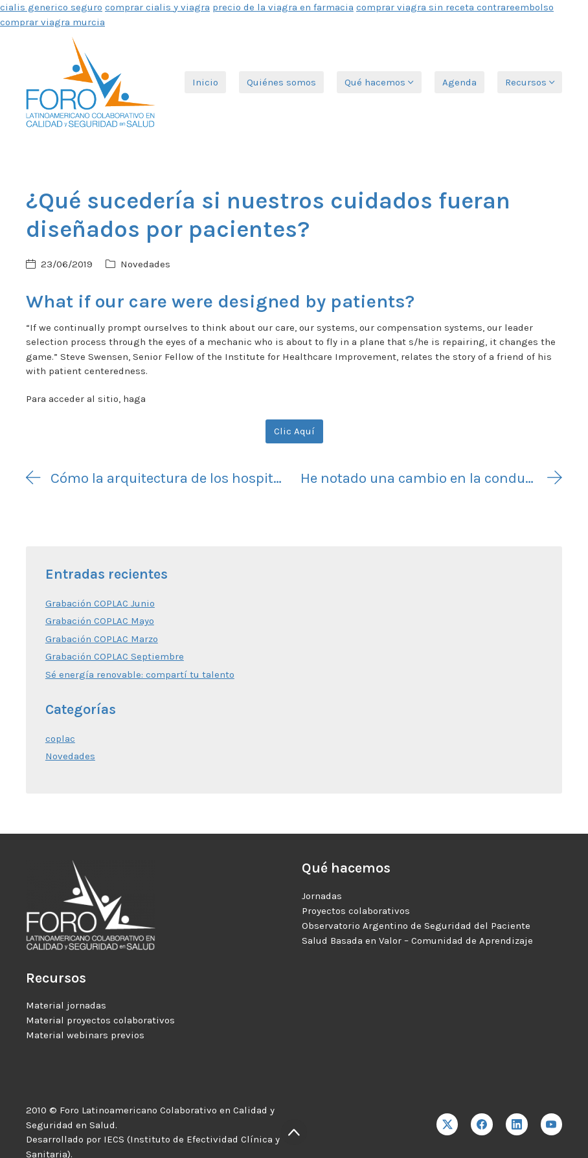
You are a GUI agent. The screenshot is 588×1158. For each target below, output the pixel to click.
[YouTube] (552, 1124)
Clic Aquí (294, 431)
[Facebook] (482, 1124)
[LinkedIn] (517, 1124)
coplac (60, 738)
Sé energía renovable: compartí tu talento (139, 674)
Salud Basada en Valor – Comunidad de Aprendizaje (417, 940)
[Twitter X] (447, 1124)
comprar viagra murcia (52, 22)
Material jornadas (66, 1005)
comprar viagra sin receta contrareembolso (455, 7)
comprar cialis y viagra (157, 7)
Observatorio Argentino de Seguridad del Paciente (416, 925)
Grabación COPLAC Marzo (101, 639)
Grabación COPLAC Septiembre (114, 656)
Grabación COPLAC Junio (100, 603)
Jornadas (322, 896)
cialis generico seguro (51, 7)
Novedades (145, 264)
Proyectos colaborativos (356, 911)
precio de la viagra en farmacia (283, 7)
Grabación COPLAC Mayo (99, 621)
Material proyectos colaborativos (100, 1020)
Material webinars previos (85, 1035)
